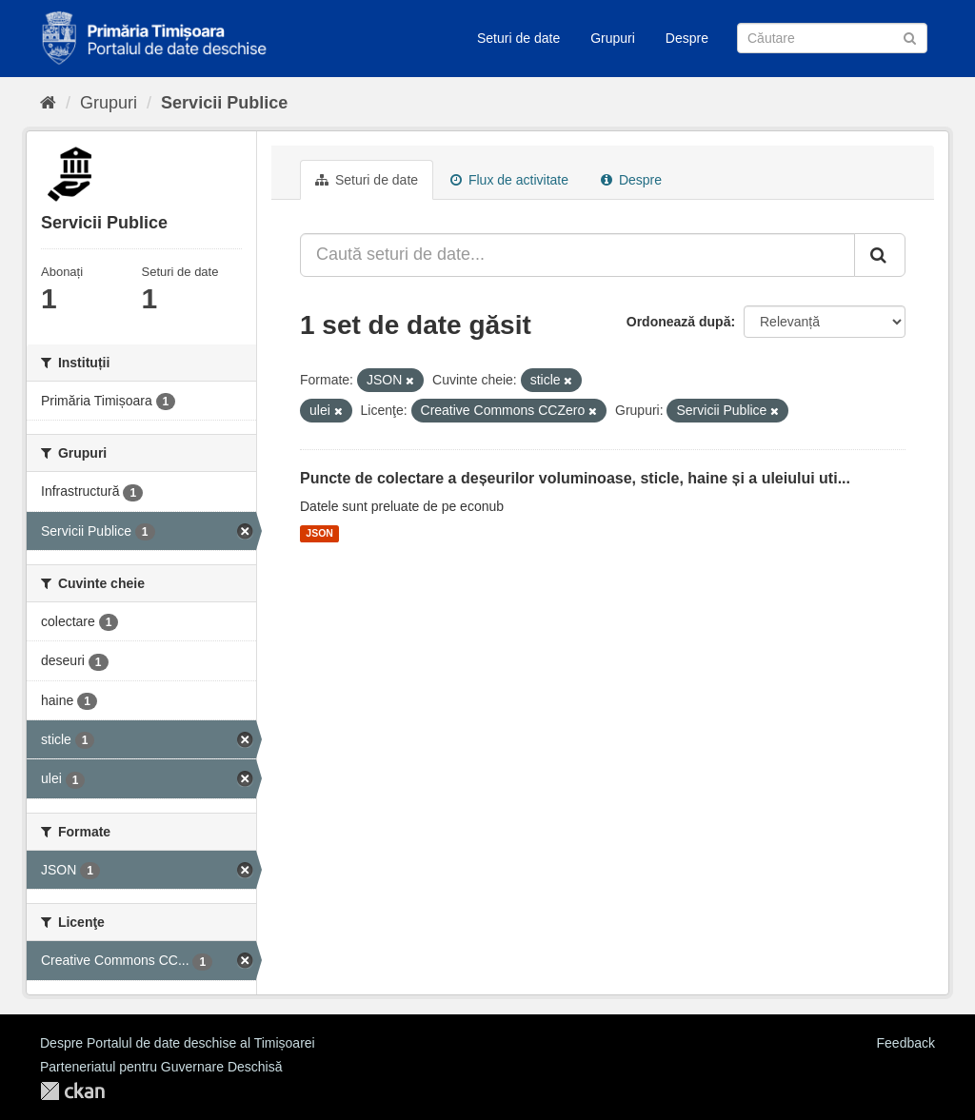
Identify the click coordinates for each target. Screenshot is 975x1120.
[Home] (48, 102)
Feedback (906, 1043)
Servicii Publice (224, 102)
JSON (319, 534)
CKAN (72, 1091)
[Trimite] (910, 37)
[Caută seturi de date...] (577, 255)
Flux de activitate (509, 179)
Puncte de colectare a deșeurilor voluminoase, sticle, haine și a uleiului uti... (575, 478)
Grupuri (612, 38)
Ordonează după (679, 321)
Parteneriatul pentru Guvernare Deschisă (161, 1066)
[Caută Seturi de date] (832, 38)
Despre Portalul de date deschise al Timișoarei (177, 1043)
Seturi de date (518, 38)
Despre (687, 38)
